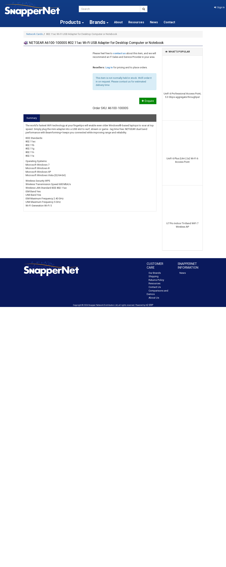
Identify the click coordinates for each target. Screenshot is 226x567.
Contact (169, 22)
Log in (109, 67)
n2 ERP (149, 305)
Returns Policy (156, 280)
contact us (119, 53)
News (154, 22)
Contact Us (155, 287)
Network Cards (34, 34)
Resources (136, 22)
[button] (219, 7)
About (118, 22)
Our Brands (155, 272)
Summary (32, 118)
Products (72, 22)
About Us (154, 297)
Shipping (153, 276)
